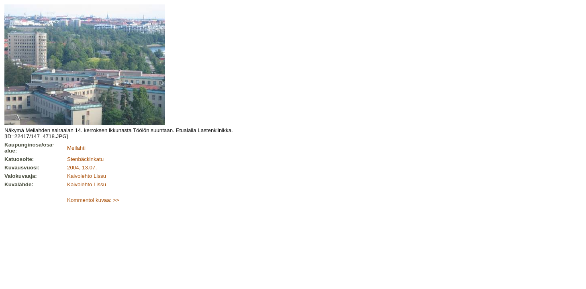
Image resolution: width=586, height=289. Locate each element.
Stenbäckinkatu (85, 159)
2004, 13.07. (82, 168)
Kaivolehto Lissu (86, 176)
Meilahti (76, 148)
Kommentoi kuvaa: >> (93, 200)
